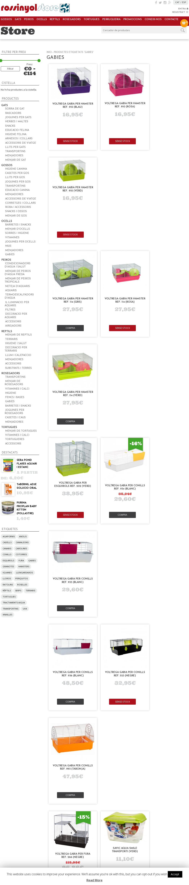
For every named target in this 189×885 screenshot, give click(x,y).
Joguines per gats (18, 117)
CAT (177, 2)
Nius (8, 246)
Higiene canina (16, 169)
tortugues (9, 596)
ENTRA (183, 9)
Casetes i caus (15, 417)
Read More (94, 880)
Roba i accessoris (18, 207)
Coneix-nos (153, 19)
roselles (22, 584)
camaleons (22, 542)
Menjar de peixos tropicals (18, 280)
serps (18, 590)
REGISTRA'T (180, 12)
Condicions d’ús (166, 707)
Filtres (10, 310)
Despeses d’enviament (171, 699)
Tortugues (91, 19)
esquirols (8, 560)
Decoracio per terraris (16, 349)
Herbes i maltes (16, 121)
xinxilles (7, 614)
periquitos (21, 578)
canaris (7, 548)
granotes (8, 566)
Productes (9, 680)
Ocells (42, 19)
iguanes (7, 572)
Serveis (45, 680)
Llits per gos (15, 177)
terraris (30, 590)
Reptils (55, 19)
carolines (21, 548)
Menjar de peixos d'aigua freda (18, 273)
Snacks (10, 126)
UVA (25, 608)
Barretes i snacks (18, 225)
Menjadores (14, 155)
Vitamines (12, 237)
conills (7, 554)
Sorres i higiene (17, 233)
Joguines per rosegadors (14, 412)
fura (21, 560)
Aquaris (11, 290)
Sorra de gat (14, 109)
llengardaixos (24, 572)
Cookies (161, 703)
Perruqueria (111, 19)
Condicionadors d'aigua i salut (17, 265)
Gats (18, 19)
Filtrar (10, 68)
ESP (184, 2)
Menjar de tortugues (21, 431)
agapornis (9, 536)
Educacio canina (17, 190)
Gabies (10, 254)
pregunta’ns (30, 853)
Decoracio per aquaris (16, 316)
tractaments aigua (14, 602)
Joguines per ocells (20, 242)
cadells (7, 542)
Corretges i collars (20, 203)
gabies (32, 560)
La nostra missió (129, 692)
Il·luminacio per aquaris (17, 304)
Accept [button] (175, 874)
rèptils (7, 590)
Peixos (29, 19)
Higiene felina (15, 134)
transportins (10, 608)
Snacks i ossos (16, 211)
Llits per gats (15, 147)
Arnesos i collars (19, 138)
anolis (23, 536)
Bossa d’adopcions (52, 695)
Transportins (15, 151)
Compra (70, 235)
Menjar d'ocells (17, 229)
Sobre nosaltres (129, 687)
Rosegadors (72, 19)
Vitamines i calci (17, 389)
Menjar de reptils (18, 335)
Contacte (171, 19)
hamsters (23, 566)
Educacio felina (17, 130)
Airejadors (13, 326)
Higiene (10, 393)
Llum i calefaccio (18, 355)
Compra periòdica (91, 687)
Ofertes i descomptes (93, 692)
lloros (7, 578)
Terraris (11, 339)
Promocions (132, 19)
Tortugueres (14, 439)
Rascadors (13, 113)
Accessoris (13, 321)
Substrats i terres (18, 368)
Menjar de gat (15, 160)
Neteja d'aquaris (17, 286)
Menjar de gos (16, 216)
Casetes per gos (17, 173)
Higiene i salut (16, 343)
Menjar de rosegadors (14, 383)
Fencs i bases (14, 397)
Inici (49, 52)
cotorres (21, 554)
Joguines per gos (18, 182)
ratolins (8, 584)
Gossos (6, 19)
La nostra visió (128, 696)
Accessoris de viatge (20, 143)
